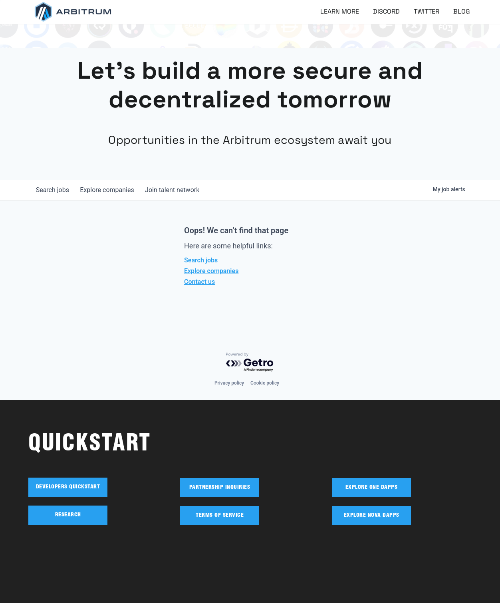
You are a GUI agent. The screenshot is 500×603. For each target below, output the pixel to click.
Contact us (199, 282)
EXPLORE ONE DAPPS (371, 487)
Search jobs (201, 260)
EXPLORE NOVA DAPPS (371, 515)
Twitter (426, 11)
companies (110, 190)
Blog (461, 11)
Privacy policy (229, 383)
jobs (53, 190)
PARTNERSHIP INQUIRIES (219, 487)
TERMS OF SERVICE (220, 515)
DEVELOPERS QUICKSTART (68, 487)
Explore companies (211, 271)
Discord (386, 11)
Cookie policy (264, 383)
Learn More (339, 11)
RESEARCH (68, 515)
